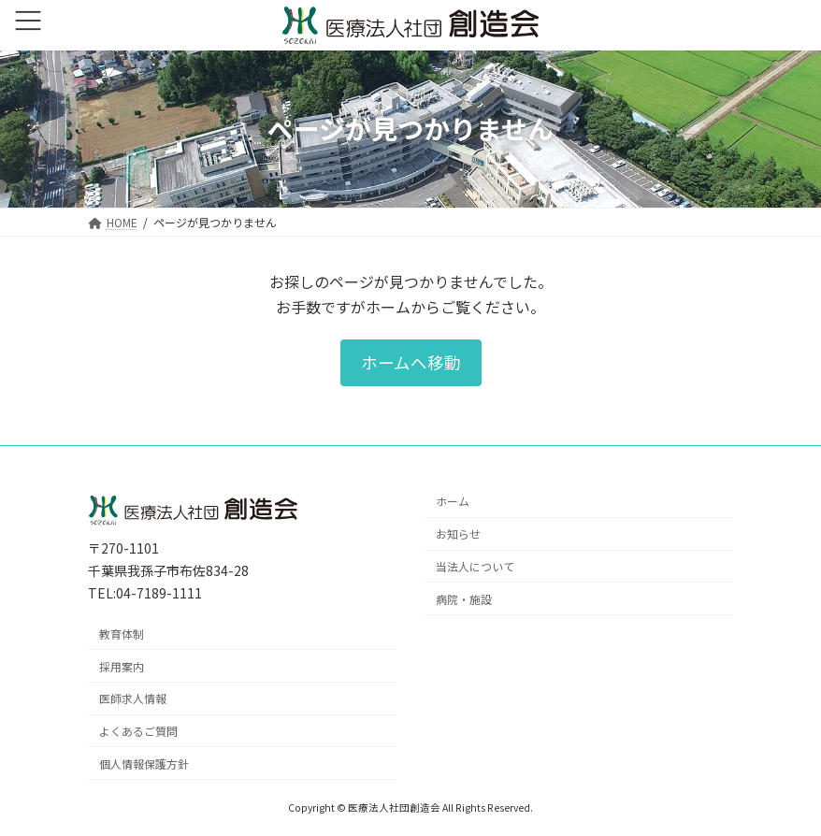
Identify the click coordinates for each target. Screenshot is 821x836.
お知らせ (458, 533)
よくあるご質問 (138, 731)
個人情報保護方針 (144, 763)
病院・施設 (464, 598)
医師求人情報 (132, 698)
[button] (411, 362)
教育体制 (121, 633)
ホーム (452, 501)
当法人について (475, 566)
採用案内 (121, 665)
